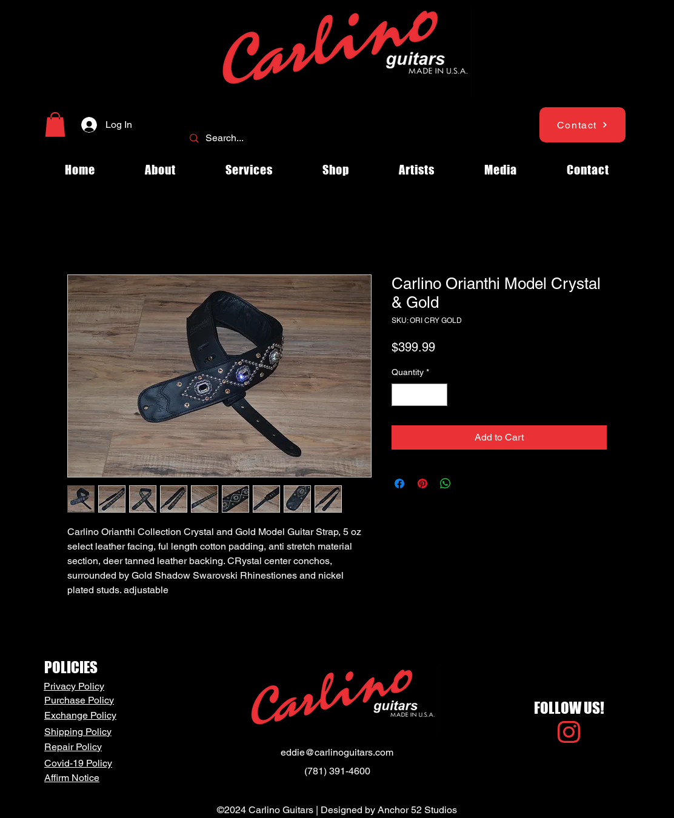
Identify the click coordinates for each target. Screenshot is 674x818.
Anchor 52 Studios (417, 810)
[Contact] (582, 124)
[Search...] (335, 138)
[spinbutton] (419, 394)
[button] (55, 124)
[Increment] (437, 394)
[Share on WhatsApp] (445, 483)
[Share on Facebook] (399, 483)
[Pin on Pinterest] (422, 483)
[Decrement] (401, 394)
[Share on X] (468, 483)
